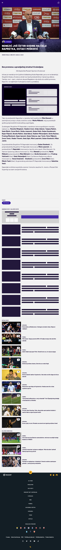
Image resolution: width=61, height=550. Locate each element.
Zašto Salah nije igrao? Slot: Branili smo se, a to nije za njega (39, 351)
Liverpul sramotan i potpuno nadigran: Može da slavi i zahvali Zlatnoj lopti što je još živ (39, 450)
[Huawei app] (57, 475)
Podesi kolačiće (50, 537)
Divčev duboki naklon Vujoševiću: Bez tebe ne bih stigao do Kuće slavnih (40, 375)
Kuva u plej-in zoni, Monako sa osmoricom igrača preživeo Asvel (39, 423)
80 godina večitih (30, 507)
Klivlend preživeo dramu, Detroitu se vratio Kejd (35, 363)
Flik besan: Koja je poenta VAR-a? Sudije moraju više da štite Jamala (39, 339)
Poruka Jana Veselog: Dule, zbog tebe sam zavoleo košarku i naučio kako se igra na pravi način (39, 411)
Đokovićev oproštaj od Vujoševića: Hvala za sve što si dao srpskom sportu (38, 387)
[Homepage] (58, 3)
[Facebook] (30, 541)
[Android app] (51, 475)
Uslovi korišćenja (15, 537)
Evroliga (30, 496)
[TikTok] (38, 541)
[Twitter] (26, 541)
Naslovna (30, 484)
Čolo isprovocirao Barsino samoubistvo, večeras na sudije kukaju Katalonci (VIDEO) (40, 438)
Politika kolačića (40, 537)
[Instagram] (23, 541)
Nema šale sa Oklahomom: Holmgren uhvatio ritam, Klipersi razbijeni (38, 327)
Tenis (30, 515)
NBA (30, 499)
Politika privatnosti (30, 537)
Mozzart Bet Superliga (30, 492)
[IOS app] (53, 475)
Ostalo (30, 518)
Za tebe (30, 480)
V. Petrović (6, 42)
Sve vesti (30, 488)
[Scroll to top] (30, 472)
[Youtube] (34, 541)
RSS (22, 537)
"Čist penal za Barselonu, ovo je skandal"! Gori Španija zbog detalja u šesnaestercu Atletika (40, 399)
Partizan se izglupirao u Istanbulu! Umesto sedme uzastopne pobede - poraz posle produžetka (39, 462)
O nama (8, 537)
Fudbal (24, 337)
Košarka (24, 325)
